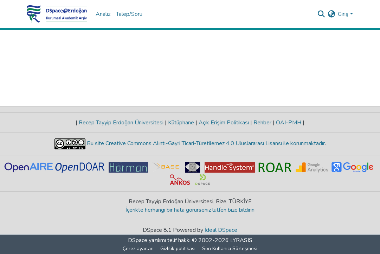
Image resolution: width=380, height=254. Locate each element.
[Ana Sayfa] (57, 14)
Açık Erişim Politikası (223, 122)
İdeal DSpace (221, 230)
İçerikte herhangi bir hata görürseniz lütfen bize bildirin (190, 210)
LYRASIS (241, 240)
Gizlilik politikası (177, 248)
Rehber (262, 122)
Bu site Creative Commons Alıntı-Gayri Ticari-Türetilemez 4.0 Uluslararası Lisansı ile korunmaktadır (205, 143)
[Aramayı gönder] (321, 14)
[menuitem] (331, 14)
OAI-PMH (289, 122)
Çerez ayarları (138, 248)
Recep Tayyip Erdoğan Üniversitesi (121, 122)
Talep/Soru (129, 14)
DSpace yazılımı (147, 240)
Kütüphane (181, 122)
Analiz (103, 14)
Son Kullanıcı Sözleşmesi (229, 248)
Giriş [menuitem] (343, 14)
